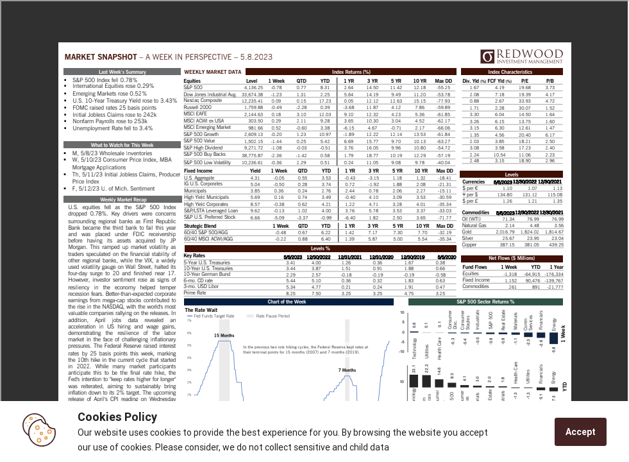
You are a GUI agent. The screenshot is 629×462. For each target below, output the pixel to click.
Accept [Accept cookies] (581, 432)
